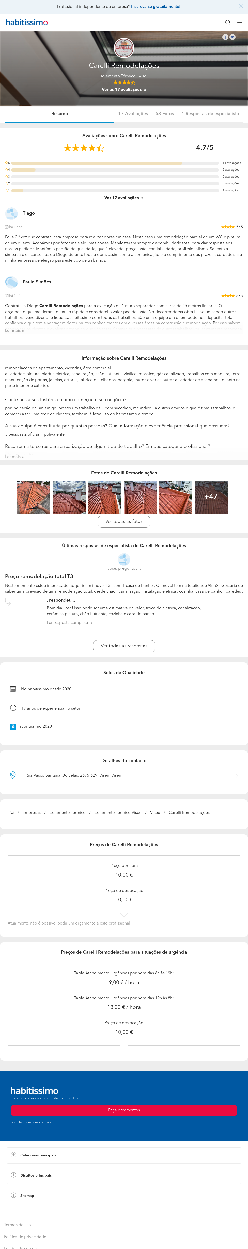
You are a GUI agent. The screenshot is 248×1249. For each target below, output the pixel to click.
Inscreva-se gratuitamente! (155, 7)
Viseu (155, 813)
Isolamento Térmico (117, 76)
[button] (124, 1155)
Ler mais (13, 331)
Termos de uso (17, 1225)
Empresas (32, 813)
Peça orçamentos (124, 1110)
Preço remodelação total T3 (39, 576)
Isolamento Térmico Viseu (118, 813)
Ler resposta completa (67, 623)
